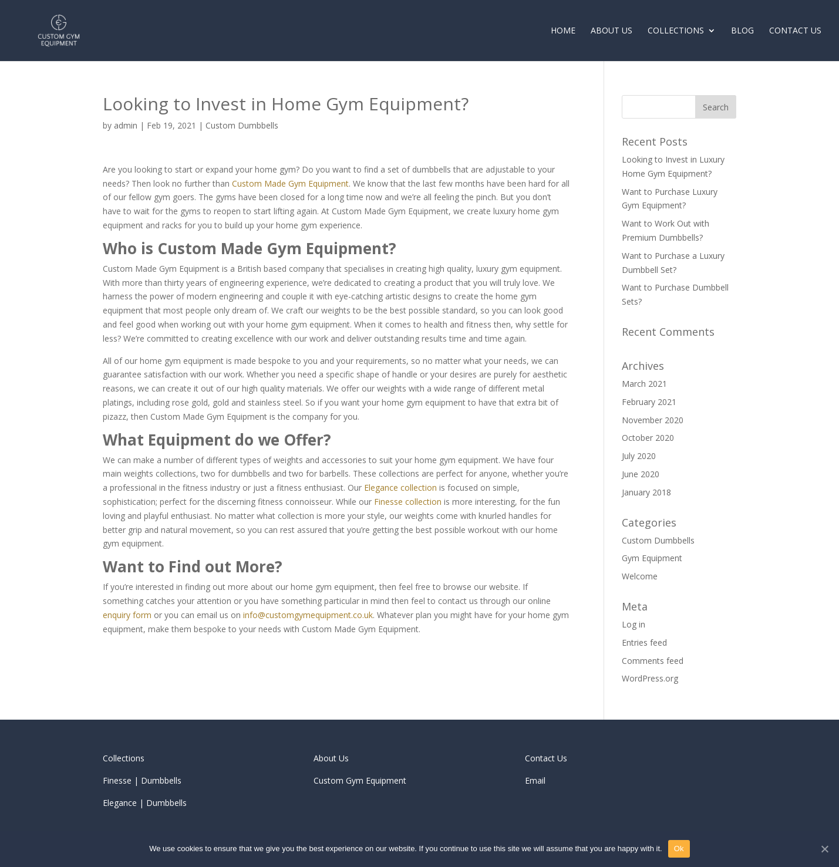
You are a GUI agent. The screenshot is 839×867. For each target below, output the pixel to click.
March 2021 (644, 383)
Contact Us (795, 31)
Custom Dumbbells (241, 125)
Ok (679, 848)
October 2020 (648, 437)
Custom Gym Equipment (360, 780)
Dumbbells (161, 780)
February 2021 (649, 401)
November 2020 (652, 420)
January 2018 (646, 492)
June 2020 (640, 474)
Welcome (640, 576)
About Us (611, 31)
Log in (633, 624)
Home (563, 31)
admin (125, 125)
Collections (676, 31)
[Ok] (824, 849)
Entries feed (644, 642)
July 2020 (639, 455)
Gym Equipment (652, 558)
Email (535, 780)
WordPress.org (650, 678)
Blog (742, 31)
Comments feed (652, 660)
